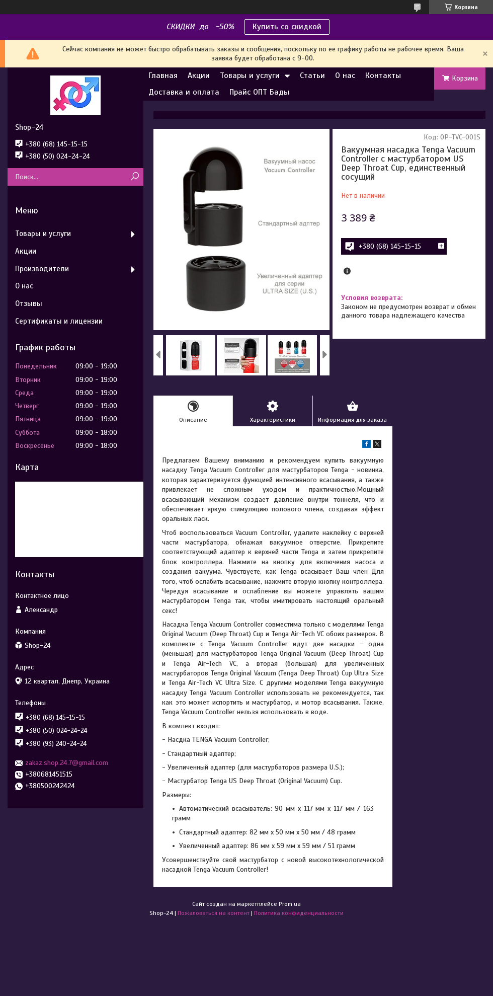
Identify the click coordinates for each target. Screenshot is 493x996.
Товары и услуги (250, 75)
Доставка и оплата (183, 92)
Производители (42, 268)
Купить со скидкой (287, 27)
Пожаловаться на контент (214, 912)
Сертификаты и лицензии (59, 321)
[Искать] (134, 177)
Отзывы (28, 303)
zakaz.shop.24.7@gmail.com (66, 762)
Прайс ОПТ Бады (259, 92)
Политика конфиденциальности (299, 912)
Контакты (383, 75)
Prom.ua (290, 903)
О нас (345, 75)
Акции (199, 75)
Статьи (312, 75)
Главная (163, 75)
